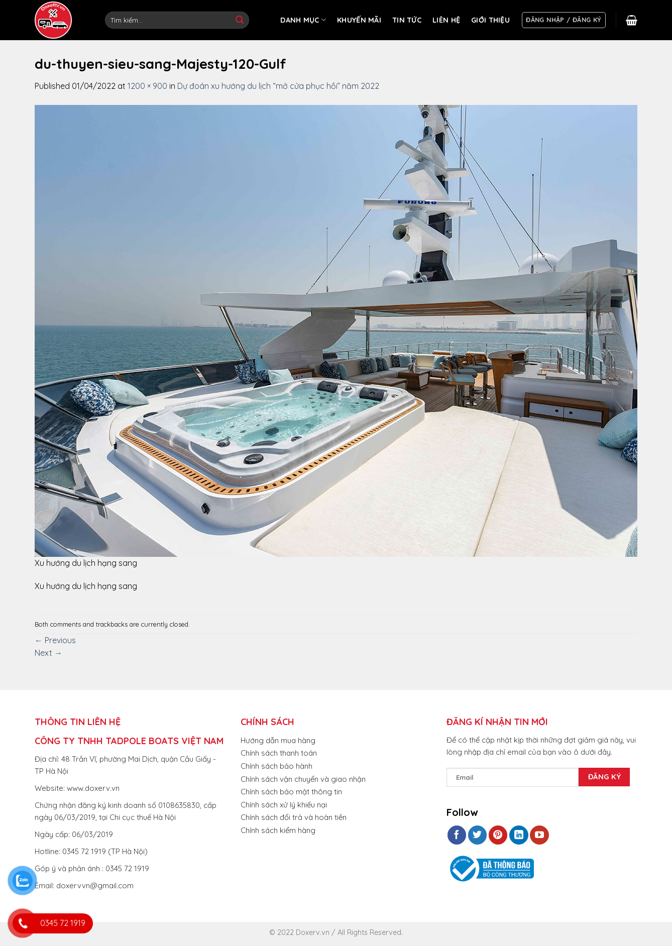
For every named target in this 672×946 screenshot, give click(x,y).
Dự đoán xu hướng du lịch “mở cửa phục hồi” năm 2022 (278, 86)
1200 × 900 (147, 86)
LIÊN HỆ (446, 20)
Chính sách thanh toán (279, 753)
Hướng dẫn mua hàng (278, 740)
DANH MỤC (303, 20)
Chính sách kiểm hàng (278, 830)
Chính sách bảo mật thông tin (291, 791)
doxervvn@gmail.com (95, 885)
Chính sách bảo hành (276, 766)
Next (48, 653)
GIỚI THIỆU (490, 20)
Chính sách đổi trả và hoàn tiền (294, 817)
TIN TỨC (406, 20)
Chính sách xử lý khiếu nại (284, 804)
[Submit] (239, 20)
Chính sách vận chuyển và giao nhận (303, 779)
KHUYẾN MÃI (359, 20)
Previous (55, 640)
